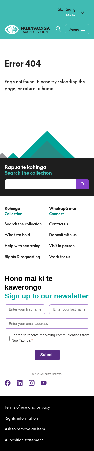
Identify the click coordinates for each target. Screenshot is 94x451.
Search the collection (23, 223)
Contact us (58, 223)
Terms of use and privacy (27, 407)
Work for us (59, 256)
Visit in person (62, 245)
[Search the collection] (58, 29)
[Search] (82, 184)
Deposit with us (63, 234)
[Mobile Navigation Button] (77, 29)
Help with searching (23, 245)
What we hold (17, 234)
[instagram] (32, 383)
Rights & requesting (22, 256)
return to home (38, 88)
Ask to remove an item (25, 428)
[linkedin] (20, 383)
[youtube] (44, 383)
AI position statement (24, 439)
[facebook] (8, 383)
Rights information (21, 418)
